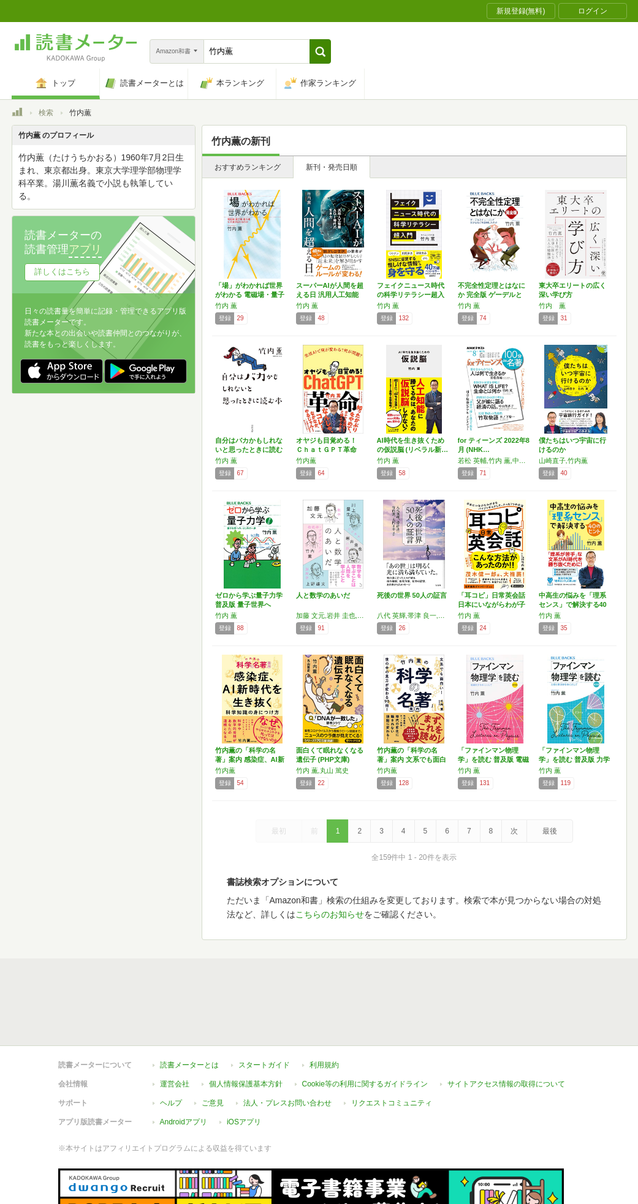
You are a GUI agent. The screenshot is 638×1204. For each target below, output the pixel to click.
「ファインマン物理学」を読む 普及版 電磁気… (493, 759)
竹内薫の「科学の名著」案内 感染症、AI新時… (249, 759)
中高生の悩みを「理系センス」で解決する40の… (573, 604)
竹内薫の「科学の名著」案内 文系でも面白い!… (411, 759)
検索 (46, 112)
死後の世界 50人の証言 (412, 595)
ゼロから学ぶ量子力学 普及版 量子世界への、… (249, 604)
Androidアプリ (183, 1065)
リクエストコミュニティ (391, 1046)
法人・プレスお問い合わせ (287, 1046)
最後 (549, 831)
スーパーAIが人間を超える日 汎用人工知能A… (329, 294)
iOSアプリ (244, 1065)
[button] (320, 51)
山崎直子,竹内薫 (563, 460)
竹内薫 (306, 460)
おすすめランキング (248, 167)
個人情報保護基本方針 (246, 1027)
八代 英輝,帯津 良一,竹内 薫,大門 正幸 (414, 615)
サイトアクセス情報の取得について (506, 1027)
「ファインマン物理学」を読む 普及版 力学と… (574, 759)
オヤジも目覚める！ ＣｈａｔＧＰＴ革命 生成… (329, 449)
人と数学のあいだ (323, 595)
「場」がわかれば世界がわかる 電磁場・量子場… (249, 294)
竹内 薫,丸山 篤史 (322, 770)
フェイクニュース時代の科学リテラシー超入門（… (410, 294)
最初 (279, 831)
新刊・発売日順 (331, 167)
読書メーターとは (189, 1008)
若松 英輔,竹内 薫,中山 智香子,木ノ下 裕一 (495, 460)
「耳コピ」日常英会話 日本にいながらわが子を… (491, 604)
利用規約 (324, 1008)
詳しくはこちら (62, 271)
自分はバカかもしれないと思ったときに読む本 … (249, 449)
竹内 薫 (226, 305)
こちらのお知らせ (329, 914)
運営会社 (174, 1027)
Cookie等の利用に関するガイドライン (365, 1027)
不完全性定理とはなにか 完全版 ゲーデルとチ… (491, 294)
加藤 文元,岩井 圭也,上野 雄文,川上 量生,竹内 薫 (333, 615)
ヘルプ (171, 1046)
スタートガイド (264, 1008)
